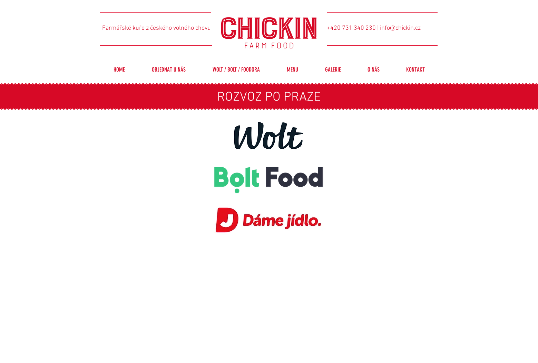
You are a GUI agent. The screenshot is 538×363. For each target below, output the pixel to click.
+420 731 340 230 (351, 28)
